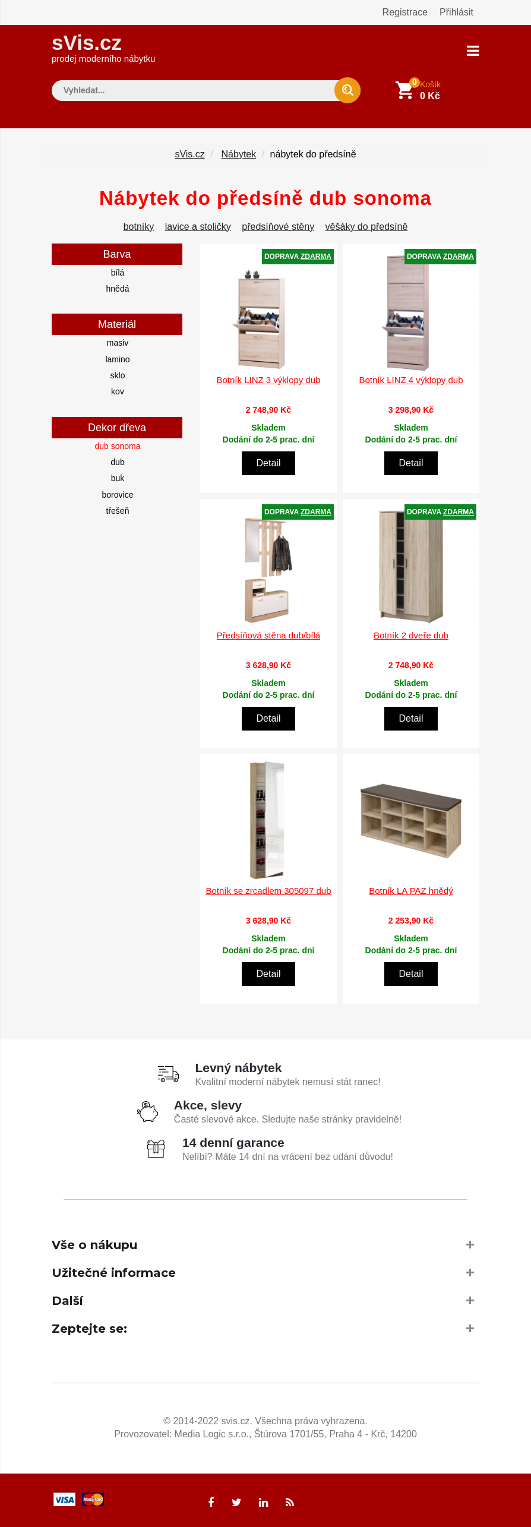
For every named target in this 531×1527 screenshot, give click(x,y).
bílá (118, 272)
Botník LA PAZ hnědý (411, 891)
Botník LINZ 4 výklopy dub (411, 380)
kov (117, 391)
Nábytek (239, 153)
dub (117, 461)
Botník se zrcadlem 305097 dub (268, 891)
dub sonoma (117, 445)
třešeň (117, 510)
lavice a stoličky (198, 226)
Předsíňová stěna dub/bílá (268, 635)
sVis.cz (103, 47)
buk (118, 478)
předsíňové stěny (278, 226)
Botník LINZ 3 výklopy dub (268, 380)
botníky (139, 226)
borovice (118, 494)
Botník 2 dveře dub (411, 635)
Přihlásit (456, 12)
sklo (117, 375)
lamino (117, 358)
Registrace (405, 12)
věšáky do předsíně (366, 226)
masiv (118, 342)
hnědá (117, 288)
